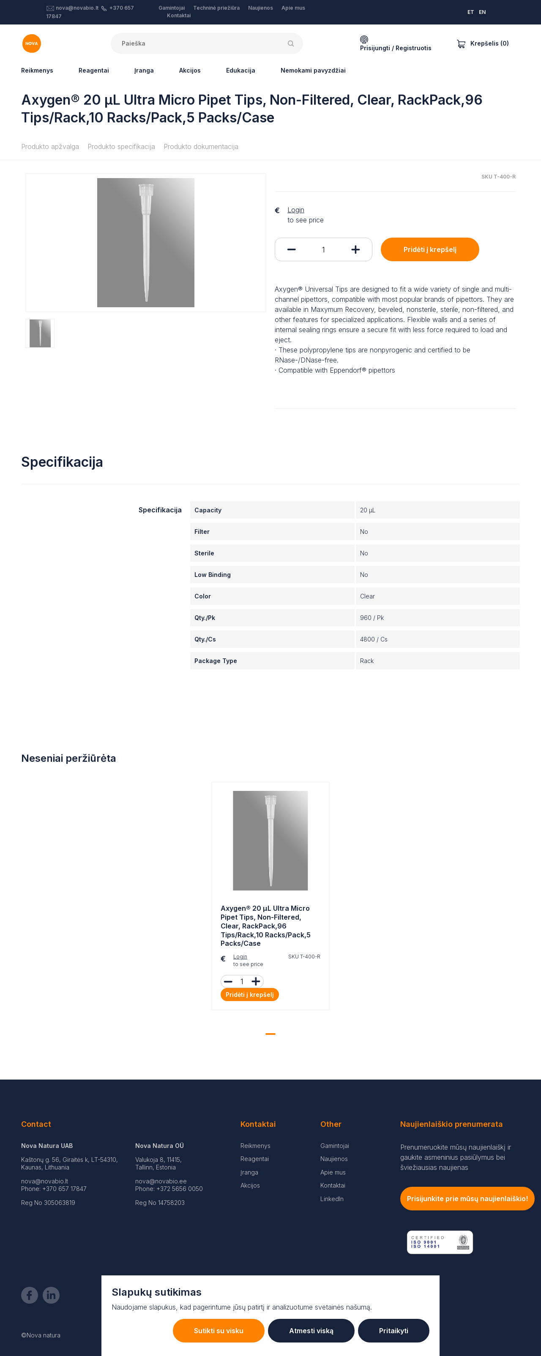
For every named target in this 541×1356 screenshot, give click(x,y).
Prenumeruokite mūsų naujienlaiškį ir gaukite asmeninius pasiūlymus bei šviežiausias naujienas (455, 1157)
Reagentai (94, 70)
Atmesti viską (311, 1330)
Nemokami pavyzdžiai (313, 70)
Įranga (144, 70)
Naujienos (260, 8)
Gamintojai (171, 8)
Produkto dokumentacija (201, 146)
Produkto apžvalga (50, 146)
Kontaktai (179, 15)
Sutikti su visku (218, 1330)
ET (470, 12)
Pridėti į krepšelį (430, 249)
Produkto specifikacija (121, 146)
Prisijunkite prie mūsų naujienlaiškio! (467, 1198)
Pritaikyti (393, 1330)
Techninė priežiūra (216, 8)
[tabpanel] (270, 898)
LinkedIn (332, 1198)
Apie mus (293, 8)
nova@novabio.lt (77, 8)
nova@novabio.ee (161, 1181)
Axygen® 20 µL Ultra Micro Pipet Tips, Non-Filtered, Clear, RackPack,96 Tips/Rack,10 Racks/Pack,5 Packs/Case (266, 925)
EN (482, 12)
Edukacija (240, 70)
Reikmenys (37, 70)
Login (295, 210)
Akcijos (190, 70)
